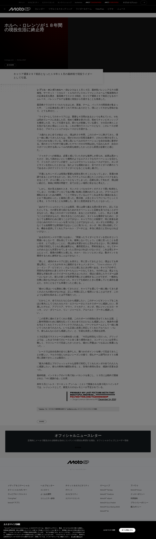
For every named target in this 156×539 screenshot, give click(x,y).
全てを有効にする (127, 530)
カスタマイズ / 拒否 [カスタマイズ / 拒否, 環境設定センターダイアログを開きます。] (109, 530)
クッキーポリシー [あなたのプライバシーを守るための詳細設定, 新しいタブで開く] (76, 536)
